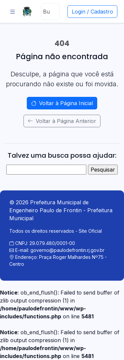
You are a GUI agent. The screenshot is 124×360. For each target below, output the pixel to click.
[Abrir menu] (13, 11)
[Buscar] (50, 12)
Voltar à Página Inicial (62, 103)
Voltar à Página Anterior (62, 121)
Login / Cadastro (92, 11)
